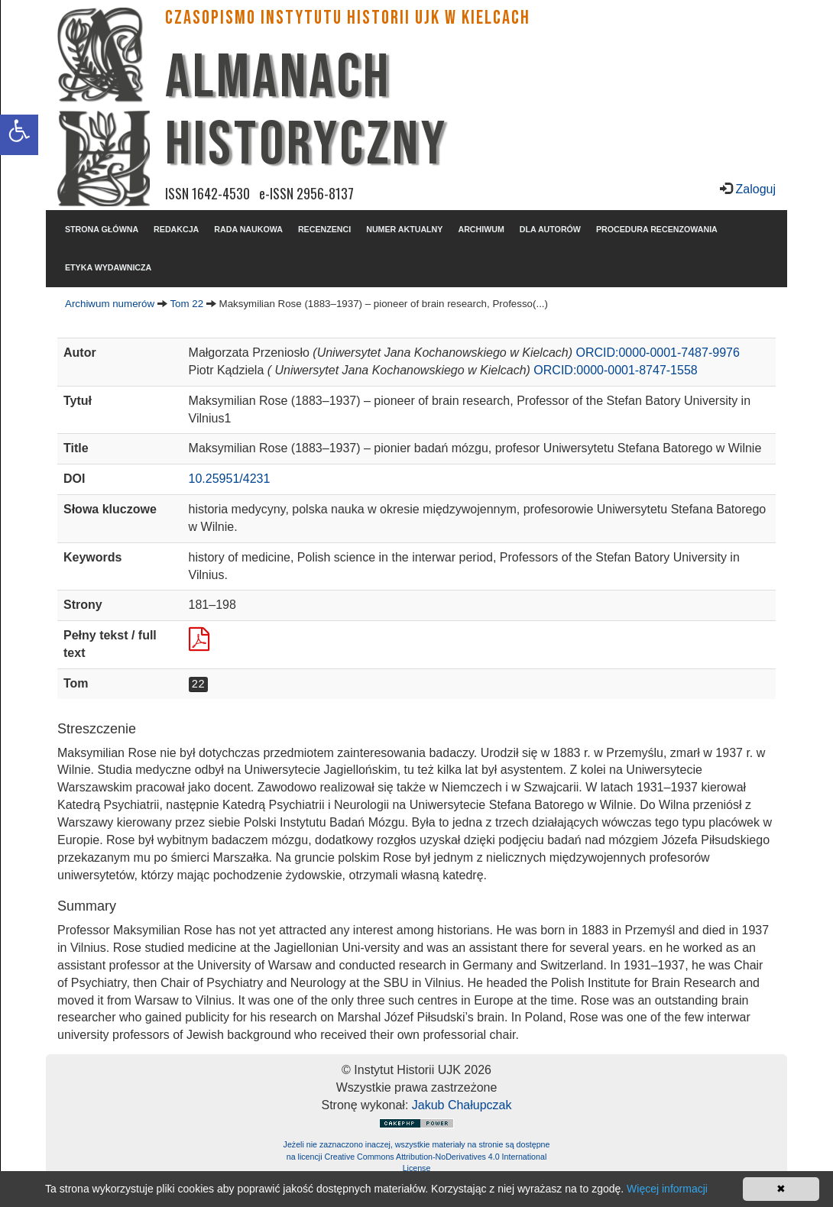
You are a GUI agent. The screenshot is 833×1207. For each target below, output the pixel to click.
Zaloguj (754, 189)
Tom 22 (186, 303)
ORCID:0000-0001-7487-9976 (657, 352)
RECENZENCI (324, 229)
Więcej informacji (667, 1189)
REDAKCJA (176, 229)
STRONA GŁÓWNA (101, 229)
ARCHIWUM (481, 229)
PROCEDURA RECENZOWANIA (657, 229)
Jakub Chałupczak (462, 1105)
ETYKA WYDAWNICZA (108, 267)
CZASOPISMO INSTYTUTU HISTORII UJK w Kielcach (347, 18)
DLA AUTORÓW (550, 229)
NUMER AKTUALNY (404, 229)
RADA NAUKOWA (248, 229)
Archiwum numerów (109, 303)
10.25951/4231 (230, 478)
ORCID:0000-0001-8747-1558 (615, 370)
